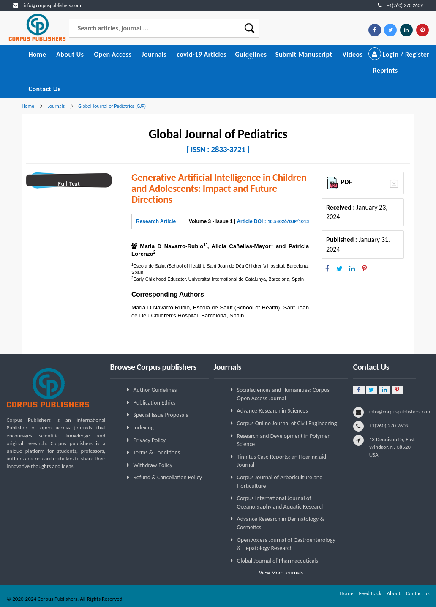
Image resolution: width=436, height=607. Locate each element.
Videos (353, 54)
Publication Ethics (155, 402)
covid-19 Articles (201, 54)
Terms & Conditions (157, 452)
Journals (154, 54)
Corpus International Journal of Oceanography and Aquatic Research (281, 502)
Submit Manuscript (303, 54)
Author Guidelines (155, 390)
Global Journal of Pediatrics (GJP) (112, 106)
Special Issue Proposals (161, 414)
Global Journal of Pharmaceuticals (278, 560)
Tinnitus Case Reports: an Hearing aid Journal (282, 461)
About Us (70, 54)
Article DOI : (273, 221)
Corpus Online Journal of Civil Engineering (287, 423)
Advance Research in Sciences (272, 410)
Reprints (385, 70)
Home (37, 54)
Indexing (144, 427)
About (394, 593)
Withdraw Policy (153, 465)
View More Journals (281, 572)
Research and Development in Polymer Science (283, 440)
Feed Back (370, 593)
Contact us (418, 593)
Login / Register (399, 54)
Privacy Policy (150, 440)
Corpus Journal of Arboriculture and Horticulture (280, 481)
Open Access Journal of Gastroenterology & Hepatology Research (286, 544)
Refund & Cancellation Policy (168, 477)
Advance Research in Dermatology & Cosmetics (280, 523)
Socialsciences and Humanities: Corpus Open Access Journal (283, 394)
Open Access (112, 54)
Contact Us (44, 89)
